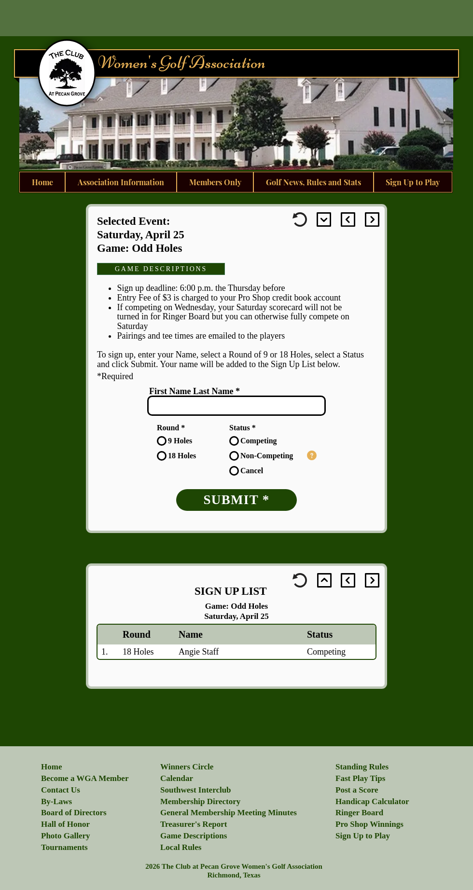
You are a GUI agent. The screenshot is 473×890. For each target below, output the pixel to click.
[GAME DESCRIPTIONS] (161, 269)
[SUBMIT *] (236, 500)
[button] (312, 455)
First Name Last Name (191, 391)
